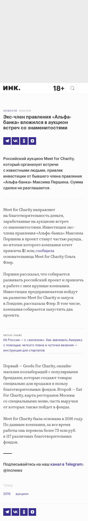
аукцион (22, 494)
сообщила (45, 251)
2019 (6, 494)
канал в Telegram (66, 464)
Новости (10, 111)
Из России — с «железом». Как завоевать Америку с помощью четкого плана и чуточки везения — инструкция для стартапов (42, 345)
